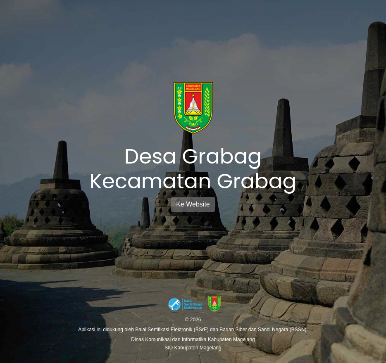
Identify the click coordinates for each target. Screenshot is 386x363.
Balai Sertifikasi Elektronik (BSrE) (172, 329)
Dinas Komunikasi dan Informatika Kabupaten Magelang (193, 339)
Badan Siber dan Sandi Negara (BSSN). (263, 329)
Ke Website (193, 204)
